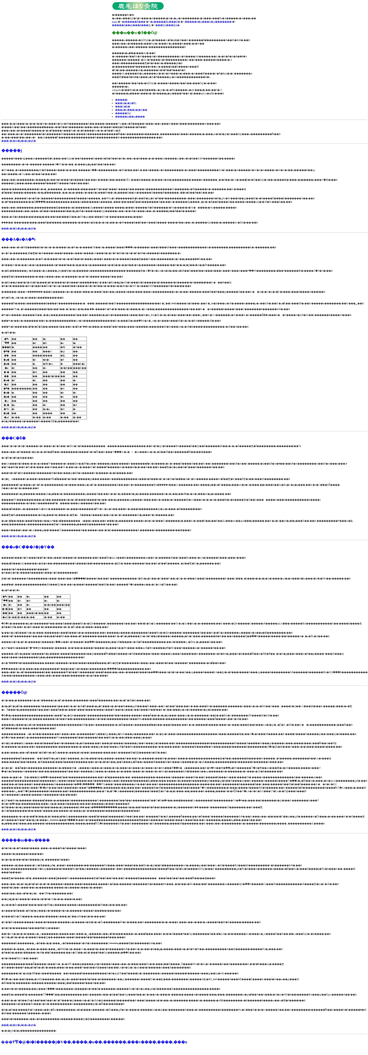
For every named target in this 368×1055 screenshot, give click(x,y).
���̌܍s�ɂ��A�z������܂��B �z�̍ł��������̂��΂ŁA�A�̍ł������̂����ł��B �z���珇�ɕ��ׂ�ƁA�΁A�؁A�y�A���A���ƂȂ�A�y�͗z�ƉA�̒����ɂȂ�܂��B (111, 320)
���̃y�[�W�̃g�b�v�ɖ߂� (18, 141)
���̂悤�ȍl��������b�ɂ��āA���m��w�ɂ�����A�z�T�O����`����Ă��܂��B (62, 276)
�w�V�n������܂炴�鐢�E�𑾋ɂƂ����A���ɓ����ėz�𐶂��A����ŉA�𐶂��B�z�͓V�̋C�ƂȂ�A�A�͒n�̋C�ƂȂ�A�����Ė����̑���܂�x (91, 253)
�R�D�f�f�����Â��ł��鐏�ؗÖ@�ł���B (30, 928)
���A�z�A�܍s (125, 103)
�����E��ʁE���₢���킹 (131, 25)
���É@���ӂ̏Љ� (167, 25)
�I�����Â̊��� (133, 21)
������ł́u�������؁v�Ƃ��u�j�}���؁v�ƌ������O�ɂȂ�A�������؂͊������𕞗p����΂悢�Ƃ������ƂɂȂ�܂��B (81, 943)
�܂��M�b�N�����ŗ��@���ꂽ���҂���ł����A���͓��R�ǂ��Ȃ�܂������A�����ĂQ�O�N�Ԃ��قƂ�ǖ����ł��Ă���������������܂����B (110, 989)
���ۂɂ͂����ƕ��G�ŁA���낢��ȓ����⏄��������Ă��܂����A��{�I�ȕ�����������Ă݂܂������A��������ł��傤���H (96, 530)
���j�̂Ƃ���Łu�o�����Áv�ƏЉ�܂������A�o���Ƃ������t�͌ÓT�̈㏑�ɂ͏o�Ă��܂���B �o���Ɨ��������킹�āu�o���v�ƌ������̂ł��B (101, 509)
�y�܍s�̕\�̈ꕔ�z (10, 590)
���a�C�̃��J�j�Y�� (131, 110)
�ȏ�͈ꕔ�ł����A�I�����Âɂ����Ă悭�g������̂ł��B (44, 380)
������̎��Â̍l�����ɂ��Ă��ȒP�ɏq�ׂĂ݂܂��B (34, 758)
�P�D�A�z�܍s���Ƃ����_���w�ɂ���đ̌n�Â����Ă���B (44, 848)
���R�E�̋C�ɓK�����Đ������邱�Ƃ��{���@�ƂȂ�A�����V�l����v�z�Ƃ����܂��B (67, 473)
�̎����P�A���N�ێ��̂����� (208, 21)
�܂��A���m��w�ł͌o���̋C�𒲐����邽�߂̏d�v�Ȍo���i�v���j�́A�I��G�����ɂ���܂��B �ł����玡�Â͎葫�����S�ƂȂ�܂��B (84, 752)
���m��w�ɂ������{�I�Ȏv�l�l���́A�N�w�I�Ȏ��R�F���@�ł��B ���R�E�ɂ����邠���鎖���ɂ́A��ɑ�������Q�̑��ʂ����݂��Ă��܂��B (106, 259)
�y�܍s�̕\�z (8, 332)
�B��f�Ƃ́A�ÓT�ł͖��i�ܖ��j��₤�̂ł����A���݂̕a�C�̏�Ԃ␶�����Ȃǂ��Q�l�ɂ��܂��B (53, 916)
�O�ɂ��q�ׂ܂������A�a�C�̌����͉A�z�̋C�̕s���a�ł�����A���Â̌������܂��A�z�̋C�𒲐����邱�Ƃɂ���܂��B (76, 700)
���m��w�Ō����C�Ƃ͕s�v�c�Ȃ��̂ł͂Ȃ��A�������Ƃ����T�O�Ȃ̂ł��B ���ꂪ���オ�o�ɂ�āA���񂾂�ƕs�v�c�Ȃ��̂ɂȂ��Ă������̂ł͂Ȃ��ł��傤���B (106, 452)
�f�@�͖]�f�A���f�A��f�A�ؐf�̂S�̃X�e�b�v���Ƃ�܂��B (41, 899)
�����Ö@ (123, 113)
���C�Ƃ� (122, 106)
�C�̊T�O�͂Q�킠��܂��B (17, 458)
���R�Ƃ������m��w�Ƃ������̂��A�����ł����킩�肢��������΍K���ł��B (63, 1019)
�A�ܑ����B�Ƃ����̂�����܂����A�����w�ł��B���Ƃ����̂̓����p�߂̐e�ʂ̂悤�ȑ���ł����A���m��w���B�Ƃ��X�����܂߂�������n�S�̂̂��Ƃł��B (113, 663)
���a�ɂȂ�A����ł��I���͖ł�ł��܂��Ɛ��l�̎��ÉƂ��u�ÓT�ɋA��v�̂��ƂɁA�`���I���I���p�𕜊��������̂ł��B (72, 217)
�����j (121, 99)
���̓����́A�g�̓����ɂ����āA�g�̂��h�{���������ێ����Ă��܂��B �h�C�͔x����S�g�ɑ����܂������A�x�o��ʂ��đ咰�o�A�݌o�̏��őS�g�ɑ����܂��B (116, 494)
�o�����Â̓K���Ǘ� (165, 21)
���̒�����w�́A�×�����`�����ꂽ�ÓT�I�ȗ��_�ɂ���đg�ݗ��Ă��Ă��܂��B (58, 164)
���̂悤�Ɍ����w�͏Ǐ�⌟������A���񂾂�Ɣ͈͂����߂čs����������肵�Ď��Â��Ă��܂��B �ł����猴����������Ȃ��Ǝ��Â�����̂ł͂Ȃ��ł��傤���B (108, 878)
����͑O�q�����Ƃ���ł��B (22, 854)
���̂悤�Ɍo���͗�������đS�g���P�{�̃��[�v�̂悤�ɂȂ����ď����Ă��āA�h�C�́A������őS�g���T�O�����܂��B (87, 515)
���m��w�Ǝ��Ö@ (134, 33)
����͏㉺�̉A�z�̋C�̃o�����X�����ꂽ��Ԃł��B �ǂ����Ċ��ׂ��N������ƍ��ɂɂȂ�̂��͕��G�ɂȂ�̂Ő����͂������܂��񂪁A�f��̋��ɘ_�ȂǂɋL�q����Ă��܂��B (111, 642)
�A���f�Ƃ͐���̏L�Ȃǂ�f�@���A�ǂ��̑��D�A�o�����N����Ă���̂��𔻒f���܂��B (61, 910)
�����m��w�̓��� (130, 116)
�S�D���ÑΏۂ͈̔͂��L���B (19, 958)
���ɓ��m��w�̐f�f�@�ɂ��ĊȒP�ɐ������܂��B (37, 893)
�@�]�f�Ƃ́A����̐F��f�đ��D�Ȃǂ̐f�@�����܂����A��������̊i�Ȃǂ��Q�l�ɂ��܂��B (64, 905)
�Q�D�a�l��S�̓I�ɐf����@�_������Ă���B (35, 859)
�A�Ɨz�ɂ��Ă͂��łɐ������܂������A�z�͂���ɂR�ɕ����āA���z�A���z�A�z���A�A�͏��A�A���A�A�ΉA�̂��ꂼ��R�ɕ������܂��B (104, 768)
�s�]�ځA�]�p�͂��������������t (28, 1030)
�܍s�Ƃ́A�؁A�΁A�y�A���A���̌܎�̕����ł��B (32, 297)
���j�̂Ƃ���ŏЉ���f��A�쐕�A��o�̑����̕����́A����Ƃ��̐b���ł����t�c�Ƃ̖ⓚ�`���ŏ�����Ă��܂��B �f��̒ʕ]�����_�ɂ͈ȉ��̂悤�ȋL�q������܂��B (111, 563)
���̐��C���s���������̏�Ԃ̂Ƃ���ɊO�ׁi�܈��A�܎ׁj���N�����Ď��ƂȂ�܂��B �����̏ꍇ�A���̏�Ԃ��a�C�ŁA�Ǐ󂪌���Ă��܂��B (89, 584)
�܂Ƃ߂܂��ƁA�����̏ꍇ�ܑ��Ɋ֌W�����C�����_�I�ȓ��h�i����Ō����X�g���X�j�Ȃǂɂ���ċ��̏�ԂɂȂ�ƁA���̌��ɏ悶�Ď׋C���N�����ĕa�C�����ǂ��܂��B (113, 648)
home (114, 21)
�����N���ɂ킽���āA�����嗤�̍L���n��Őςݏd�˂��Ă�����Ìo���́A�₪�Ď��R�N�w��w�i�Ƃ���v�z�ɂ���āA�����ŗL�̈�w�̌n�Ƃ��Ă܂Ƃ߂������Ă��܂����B (118, 158)
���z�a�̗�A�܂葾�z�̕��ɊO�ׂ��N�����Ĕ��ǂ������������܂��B (52, 777)
